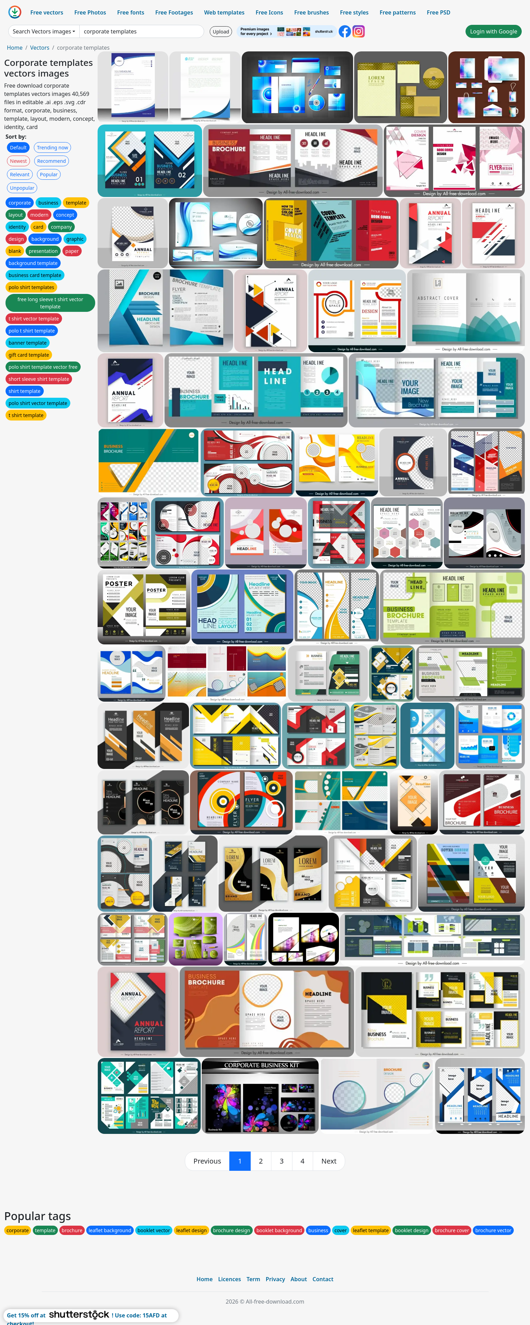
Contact (322, 1279)
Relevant (20, 174)
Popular (49, 174)
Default (18, 147)
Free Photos (90, 12)
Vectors (39, 47)
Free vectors (46, 12)
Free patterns (398, 12)
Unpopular (22, 188)
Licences (229, 1279)
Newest (18, 161)
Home (15, 47)
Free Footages (174, 12)
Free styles (354, 12)
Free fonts (130, 12)
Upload (221, 31)
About (299, 1279)
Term (253, 1279)
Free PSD (438, 12)
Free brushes (311, 12)
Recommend (51, 161)
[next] (329, 1161)
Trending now (52, 147)
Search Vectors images (42, 31)
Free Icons (269, 12)
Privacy (275, 1279)
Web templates (224, 12)
